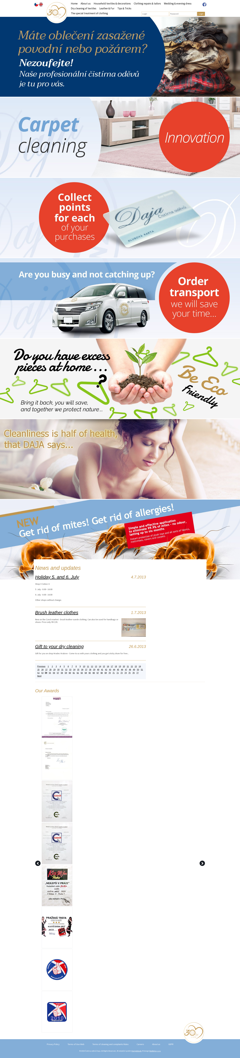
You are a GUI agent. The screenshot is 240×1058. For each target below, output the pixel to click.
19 (120, 666)
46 (122, 669)
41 (102, 669)
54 (46, 672)
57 (58, 672)
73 (121, 672)
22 (132, 666)
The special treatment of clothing (89, 13)
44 (114, 669)
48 (130, 669)
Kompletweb (136, 1051)
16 (108, 666)
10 (84, 666)
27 (46, 669)
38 (90, 669)
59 (66, 672)
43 (110, 669)
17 (112, 666)
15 (104, 666)
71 (113, 672)
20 (124, 666)
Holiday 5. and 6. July (57, 576)
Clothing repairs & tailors (147, 3)
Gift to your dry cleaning (59, 646)
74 (125, 672)
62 (78, 672)
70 (110, 672)
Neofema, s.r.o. (155, 1051)
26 (42, 669)
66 (94, 672)
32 (66, 669)
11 (88, 666)
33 (70, 669)
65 (90, 672)
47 (126, 669)
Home (74, 3)
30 (58, 669)
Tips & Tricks (124, 8)
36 (82, 669)
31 (62, 669)
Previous (41, 666)
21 (128, 666)
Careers (140, 1044)
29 (54, 669)
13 (96, 666)
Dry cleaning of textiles (83, 8)
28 (50, 669)
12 (92, 666)
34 (74, 669)
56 (54, 672)
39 (94, 669)
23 (136, 666)
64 (86, 672)
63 (82, 672)
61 (74, 672)
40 (98, 669)
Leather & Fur (106, 8)
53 (42, 672)
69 (106, 672)
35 (78, 669)
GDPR (170, 1044)
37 (86, 669)
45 (118, 669)
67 (98, 672)
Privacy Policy (53, 1044)
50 (138, 669)
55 (50, 672)
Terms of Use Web (76, 1044)
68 (102, 672)
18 (116, 666)
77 (137, 672)
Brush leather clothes (56, 612)
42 (106, 669)
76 (133, 672)
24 (140, 666)
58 (62, 672)
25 (38, 669)
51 (142, 669)
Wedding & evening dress (177, 3)
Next (39, 676)
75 (129, 672)
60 (70, 672)
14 (100, 666)
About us (86, 3)
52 (38, 672)
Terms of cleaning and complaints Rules (110, 1044)
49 (134, 669)
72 (117, 672)
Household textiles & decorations (112, 3)
